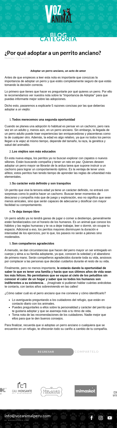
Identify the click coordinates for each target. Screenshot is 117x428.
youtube (109, 416)
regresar (46, 351)
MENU (109, 2)
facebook (91, 416)
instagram (100, 416)
